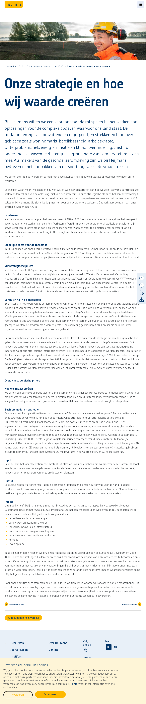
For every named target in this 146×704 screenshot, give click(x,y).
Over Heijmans (58, 643)
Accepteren (54, 696)
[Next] (141, 285)
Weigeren (22, 696)
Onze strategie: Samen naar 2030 (45, 66)
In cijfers (16, 656)
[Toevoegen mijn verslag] (141, 292)
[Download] (141, 299)
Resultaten (17, 643)
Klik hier (73, 685)
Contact (53, 649)
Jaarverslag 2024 (14, 66)
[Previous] (141, 278)
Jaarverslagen (19, 649)
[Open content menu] (140, 4)
